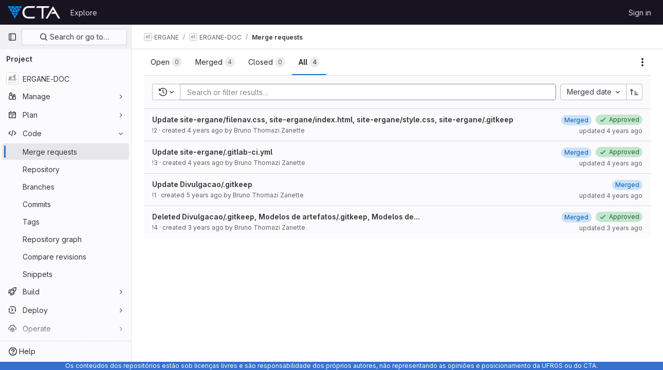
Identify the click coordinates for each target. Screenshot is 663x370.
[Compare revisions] (65, 256)
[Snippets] (65, 274)
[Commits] (65, 204)
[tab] (166, 62)
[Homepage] (34, 12)
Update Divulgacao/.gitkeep (202, 184)
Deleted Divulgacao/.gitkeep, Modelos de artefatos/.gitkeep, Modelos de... (286, 216)
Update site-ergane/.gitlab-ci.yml (212, 151)
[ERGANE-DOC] (65, 78)
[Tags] (65, 221)
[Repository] (65, 169)
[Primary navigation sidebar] (12, 37)
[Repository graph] (65, 239)
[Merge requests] (65, 151)
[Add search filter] (371, 92)
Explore (83, 12)
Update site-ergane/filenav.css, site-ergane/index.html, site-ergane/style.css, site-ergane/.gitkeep (332, 119)
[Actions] (642, 62)
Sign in (640, 12)
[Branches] (65, 186)
